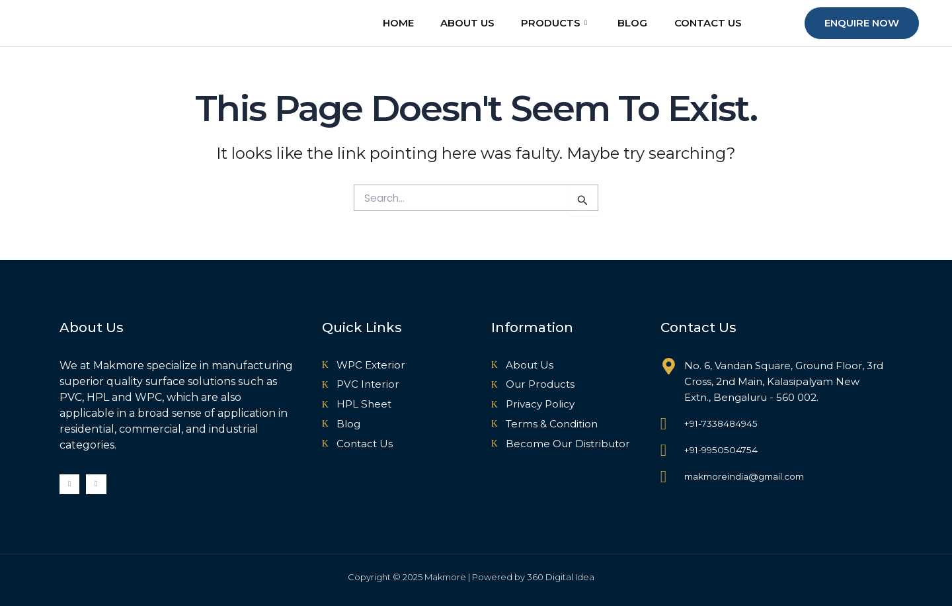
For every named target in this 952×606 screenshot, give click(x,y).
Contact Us (710, 23)
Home (388, 23)
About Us (461, 23)
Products (551, 24)
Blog (632, 23)
